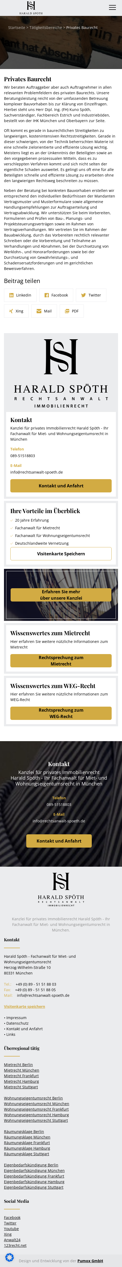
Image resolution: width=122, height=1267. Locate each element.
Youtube (11, 1228)
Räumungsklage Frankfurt (27, 1142)
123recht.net (15, 1245)
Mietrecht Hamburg (21, 1081)
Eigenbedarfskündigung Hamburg (34, 1181)
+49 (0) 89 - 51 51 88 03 (36, 984)
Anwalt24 (12, 1239)
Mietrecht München (21, 1070)
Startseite (16, 27)
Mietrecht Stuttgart (21, 1086)
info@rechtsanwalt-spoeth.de (36, 472)
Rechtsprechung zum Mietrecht (61, 661)
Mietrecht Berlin (18, 1064)
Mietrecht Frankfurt (21, 1075)
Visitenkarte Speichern (61, 554)
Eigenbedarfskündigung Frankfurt (34, 1176)
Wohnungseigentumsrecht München (36, 1103)
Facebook (12, 1217)
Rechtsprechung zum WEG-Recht (61, 713)
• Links (9, 1034)
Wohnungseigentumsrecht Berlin (33, 1098)
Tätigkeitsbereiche (45, 27)
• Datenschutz (16, 1023)
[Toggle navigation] (112, 7)
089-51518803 (22, 455)
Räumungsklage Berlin (24, 1131)
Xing (8, 1234)
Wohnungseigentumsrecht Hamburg (36, 1114)
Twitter (10, 1223)
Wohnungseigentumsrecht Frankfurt (36, 1109)
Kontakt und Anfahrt (61, 486)
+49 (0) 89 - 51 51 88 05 (35, 989)
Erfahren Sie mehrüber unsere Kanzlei (61, 595)
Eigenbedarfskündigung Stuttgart (33, 1187)
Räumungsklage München (27, 1137)
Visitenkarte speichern (24, 1006)
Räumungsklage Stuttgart (26, 1153)
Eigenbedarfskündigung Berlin (31, 1164)
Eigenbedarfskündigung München (34, 1170)
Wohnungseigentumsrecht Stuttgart (36, 1120)
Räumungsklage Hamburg (27, 1148)
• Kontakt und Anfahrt (23, 1028)
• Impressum (15, 1017)
